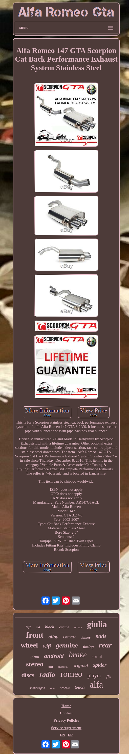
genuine (67, 645)
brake (78, 654)
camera (69, 636)
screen (78, 627)
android (54, 656)
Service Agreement (66, 728)
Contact (66, 713)
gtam (35, 656)
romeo (71, 674)
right (52, 688)
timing (88, 647)
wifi (47, 646)
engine (64, 627)
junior (86, 637)
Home (66, 706)
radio (47, 674)
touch (80, 687)
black (49, 627)
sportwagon (37, 688)
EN (62, 735)
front (35, 634)
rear (105, 645)
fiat (38, 627)
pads (101, 636)
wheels (65, 688)
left (28, 627)
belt (51, 666)
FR (70, 735)
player (94, 675)
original (80, 665)
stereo (34, 664)
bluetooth (63, 666)
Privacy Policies (66, 720)
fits (108, 676)
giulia (97, 624)
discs (27, 675)
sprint (97, 656)
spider (99, 665)
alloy (53, 636)
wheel (29, 645)
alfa (96, 685)
